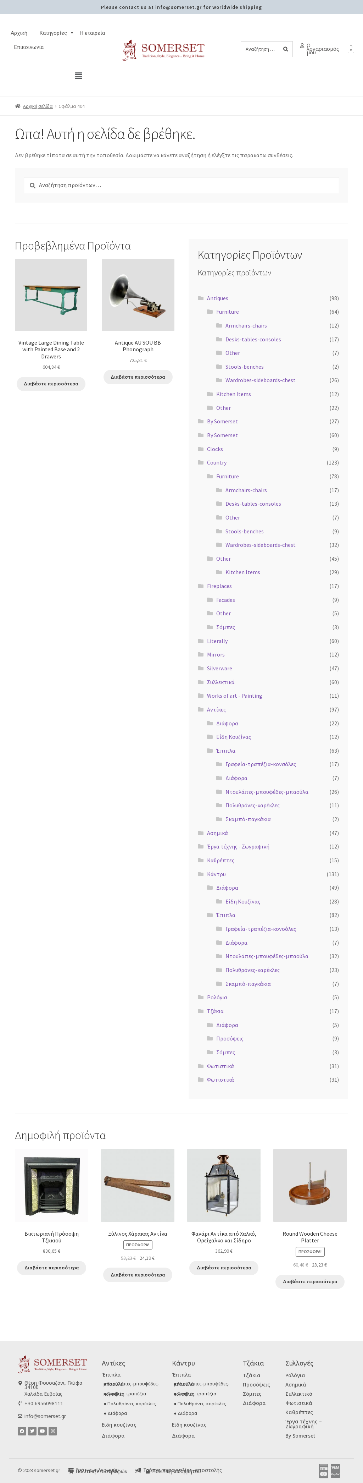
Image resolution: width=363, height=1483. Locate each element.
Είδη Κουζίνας (233, 736)
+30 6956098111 (43, 1403)
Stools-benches (244, 366)
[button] (79, 75)
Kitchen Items (233, 393)
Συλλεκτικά (299, 1393)
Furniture (227, 311)
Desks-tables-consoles (253, 339)
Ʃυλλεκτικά (221, 682)
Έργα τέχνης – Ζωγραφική (303, 1424)
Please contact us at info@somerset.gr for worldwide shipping (181, 7)
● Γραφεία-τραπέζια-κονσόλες (126, 1393)
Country (217, 462)
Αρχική (19, 33)
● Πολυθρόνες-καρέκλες (130, 1403)
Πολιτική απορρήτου (176, 1470)
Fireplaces (219, 585)
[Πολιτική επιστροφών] (71, 1471)
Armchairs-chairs (246, 325)
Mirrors (216, 654)
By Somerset (222, 421)
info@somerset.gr (45, 1416)
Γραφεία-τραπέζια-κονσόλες (260, 764)
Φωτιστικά (220, 1066)
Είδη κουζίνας (119, 1424)
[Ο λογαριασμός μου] (302, 45)
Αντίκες (216, 709)
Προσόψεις (230, 1038)
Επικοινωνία (29, 47)
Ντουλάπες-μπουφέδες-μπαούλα (266, 791)
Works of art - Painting (234, 695)
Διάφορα (227, 723)
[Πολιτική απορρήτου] (147, 1471)
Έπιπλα (225, 750)
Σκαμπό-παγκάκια (248, 819)
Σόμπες (225, 627)
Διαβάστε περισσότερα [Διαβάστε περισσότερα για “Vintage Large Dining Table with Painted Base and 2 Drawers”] (51, 383)
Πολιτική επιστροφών (102, 1470)
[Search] (285, 49)
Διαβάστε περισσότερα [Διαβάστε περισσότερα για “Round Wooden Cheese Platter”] (310, 1281)
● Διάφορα (115, 1413)
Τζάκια (215, 1011)
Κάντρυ (216, 874)
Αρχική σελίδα (38, 106)
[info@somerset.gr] (20, 1416)
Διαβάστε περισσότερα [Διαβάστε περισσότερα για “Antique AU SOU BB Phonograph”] (138, 377)
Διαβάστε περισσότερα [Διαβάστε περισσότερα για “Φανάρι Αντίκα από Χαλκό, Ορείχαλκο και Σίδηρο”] (224, 1267)
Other (232, 352)
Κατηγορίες (57, 33)
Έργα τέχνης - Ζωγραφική (238, 846)
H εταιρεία (92, 33)
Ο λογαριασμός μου (323, 49)
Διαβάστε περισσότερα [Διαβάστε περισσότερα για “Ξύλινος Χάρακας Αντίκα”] (137, 1274)
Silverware (219, 668)
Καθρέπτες (220, 860)
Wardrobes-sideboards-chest (260, 380)
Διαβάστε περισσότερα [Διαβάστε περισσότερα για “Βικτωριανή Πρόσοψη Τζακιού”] (51, 1267)
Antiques (217, 298)
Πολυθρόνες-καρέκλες (252, 805)
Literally (217, 640)
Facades (225, 599)
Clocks (215, 448)
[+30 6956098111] (20, 1403)
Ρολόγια (217, 997)
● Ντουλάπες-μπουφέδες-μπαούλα (132, 1383)
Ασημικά (217, 832)
